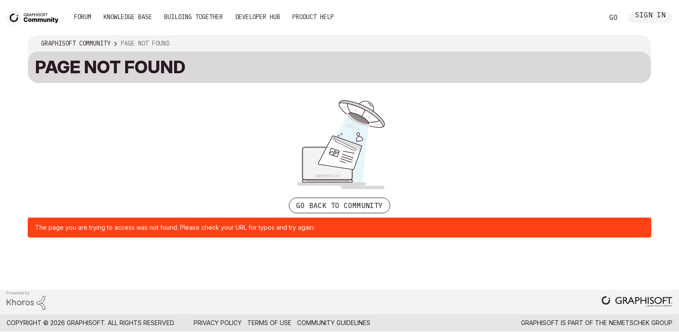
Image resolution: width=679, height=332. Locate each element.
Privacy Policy (218, 322)
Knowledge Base (127, 17)
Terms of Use (269, 322)
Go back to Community (339, 205)
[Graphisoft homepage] (637, 302)
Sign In (650, 16)
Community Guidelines (333, 322)
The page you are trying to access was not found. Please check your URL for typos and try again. (175, 227)
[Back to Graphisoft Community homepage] (35, 16)
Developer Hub (257, 17)
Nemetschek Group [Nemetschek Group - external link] (641, 322)
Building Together (193, 17)
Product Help (313, 17)
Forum (82, 17)
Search (587, 17)
